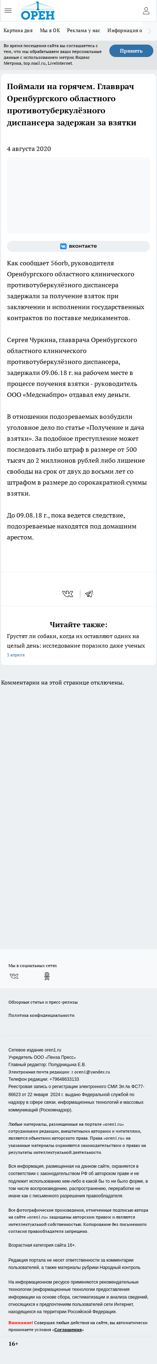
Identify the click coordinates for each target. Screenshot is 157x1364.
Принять (131, 51)
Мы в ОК (50, 30)
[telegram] (91, 594)
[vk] (68, 594)
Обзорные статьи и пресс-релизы (43, 1002)
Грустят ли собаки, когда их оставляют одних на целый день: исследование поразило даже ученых (78, 646)
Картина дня (18, 30)
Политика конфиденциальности (41, 1015)
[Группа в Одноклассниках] (46, 976)
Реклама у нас (84, 30)
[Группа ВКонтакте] (78, 246)
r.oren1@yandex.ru (91, 1072)
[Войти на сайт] (146, 10)
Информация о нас (129, 30)
